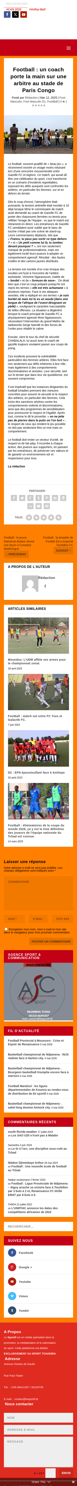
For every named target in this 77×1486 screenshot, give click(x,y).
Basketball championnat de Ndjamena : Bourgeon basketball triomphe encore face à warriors (38, 1072)
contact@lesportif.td (26, 1399)
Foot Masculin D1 (34, 101)
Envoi (66, 1473)
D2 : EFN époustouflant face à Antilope (36, 772)
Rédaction (31, 97)
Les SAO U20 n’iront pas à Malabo (34, 1135)
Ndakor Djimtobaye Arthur (26, 1162)
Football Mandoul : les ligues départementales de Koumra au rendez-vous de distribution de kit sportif (38, 1089)
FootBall (52, 101)
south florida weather (22, 1131)
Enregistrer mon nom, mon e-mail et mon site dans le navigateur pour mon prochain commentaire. (37, 931)
